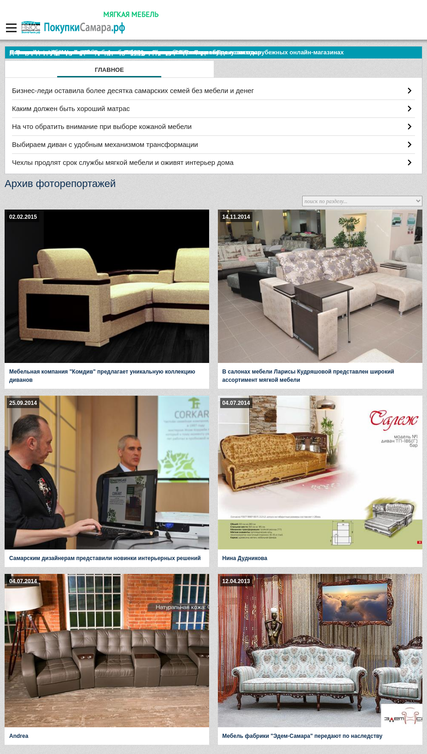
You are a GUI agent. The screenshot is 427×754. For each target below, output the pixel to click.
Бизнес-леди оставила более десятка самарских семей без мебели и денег (133, 90)
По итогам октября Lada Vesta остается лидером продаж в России (108, 52)
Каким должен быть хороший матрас (71, 108)
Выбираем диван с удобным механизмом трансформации (105, 144)
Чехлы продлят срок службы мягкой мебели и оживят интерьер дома (123, 162)
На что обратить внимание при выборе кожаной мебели (102, 126)
